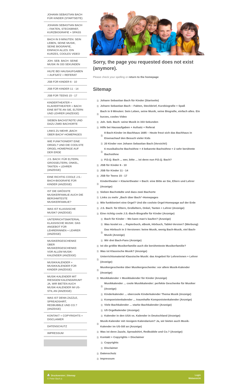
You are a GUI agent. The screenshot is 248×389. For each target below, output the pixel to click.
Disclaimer (111, 347)
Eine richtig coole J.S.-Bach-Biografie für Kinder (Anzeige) (137, 213)
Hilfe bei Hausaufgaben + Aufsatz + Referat (127, 127)
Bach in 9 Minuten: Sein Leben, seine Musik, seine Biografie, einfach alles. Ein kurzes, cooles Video (150, 114)
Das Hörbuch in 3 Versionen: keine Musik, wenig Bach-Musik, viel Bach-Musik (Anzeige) (150, 232)
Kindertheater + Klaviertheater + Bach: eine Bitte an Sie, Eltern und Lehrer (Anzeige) (147, 184)
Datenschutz (108, 353)
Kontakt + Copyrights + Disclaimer (122, 337)
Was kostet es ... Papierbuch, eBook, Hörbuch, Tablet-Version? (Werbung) (151, 224)
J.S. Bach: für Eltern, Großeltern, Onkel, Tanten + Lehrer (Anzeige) (142, 207)
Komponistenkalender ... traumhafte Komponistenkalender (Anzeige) (148, 299)
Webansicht (195, 378)
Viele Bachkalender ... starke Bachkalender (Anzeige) (138, 304)
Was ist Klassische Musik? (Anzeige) (123, 251)
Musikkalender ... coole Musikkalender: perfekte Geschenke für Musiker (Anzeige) (150, 286)
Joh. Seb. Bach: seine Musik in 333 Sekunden (129, 121)
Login (198, 375)
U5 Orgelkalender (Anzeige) (121, 310)
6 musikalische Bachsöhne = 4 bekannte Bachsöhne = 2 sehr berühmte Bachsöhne (149, 151)
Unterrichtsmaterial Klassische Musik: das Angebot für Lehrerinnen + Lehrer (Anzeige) (149, 259)
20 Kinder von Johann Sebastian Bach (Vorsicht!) (135, 143)
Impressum (107, 358)
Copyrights (111, 342)
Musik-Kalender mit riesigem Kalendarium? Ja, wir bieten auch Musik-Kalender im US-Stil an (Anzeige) (144, 323)
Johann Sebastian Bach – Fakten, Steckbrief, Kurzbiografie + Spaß (142, 105)
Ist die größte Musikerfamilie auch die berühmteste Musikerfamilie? (143, 245)
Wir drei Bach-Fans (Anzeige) (123, 240)
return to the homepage (144, 76)
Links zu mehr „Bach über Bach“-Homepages (129, 197)
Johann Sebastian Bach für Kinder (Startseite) (129, 100)
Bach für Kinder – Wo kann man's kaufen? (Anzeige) (137, 218)
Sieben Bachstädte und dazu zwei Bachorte (128, 191)
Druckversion (56, 375)
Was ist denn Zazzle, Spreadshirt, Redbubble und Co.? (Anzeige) (141, 331)
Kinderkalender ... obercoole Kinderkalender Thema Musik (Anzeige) (147, 294)
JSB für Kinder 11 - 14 (114, 170)
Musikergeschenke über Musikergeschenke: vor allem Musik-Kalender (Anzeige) (145, 270)
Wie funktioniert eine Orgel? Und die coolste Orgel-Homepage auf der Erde (148, 202)
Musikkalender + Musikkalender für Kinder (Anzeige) (133, 278)
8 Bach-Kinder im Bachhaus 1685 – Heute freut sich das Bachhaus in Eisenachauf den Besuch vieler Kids (148, 135)
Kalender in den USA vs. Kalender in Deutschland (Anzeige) (142, 315)
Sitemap (71, 375)
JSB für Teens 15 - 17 (113, 175)
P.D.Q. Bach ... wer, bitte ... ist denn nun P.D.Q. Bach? (138, 159)
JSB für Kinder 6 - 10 (113, 164)
